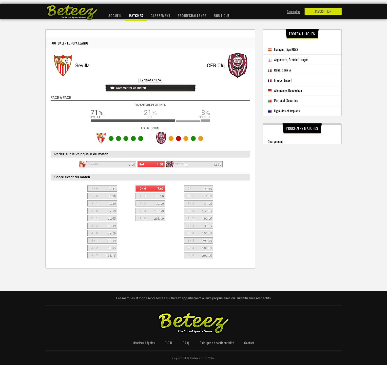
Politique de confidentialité (217, 342)
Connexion (293, 11)
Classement (160, 15)
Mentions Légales (144, 342)
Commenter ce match (131, 88)
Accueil (114, 15)
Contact (249, 342)
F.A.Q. (186, 342)
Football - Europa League (69, 43)
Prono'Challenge (192, 15)
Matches (136, 15)
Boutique (222, 15)
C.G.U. (169, 342)
